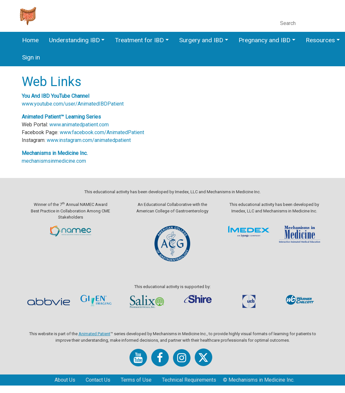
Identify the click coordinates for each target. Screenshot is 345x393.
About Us (65, 380)
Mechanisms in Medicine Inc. (70, 153)
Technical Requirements (189, 380)
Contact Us (98, 380)
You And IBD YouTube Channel (70, 96)
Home (30, 40)
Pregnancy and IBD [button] (264, 40)
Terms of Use (136, 380)
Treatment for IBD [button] (139, 40)
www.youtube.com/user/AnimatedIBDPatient (88, 104)
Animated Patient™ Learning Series (76, 117)
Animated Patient (94, 333)
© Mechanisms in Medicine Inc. (258, 380)
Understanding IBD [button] (74, 40)
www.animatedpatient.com (94, 124)
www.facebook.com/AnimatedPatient (117, 132)
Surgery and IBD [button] (201, 40)
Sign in (31, 57)
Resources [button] (320, 40)
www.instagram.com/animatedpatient (104, 140)
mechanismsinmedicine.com (69, 161)
